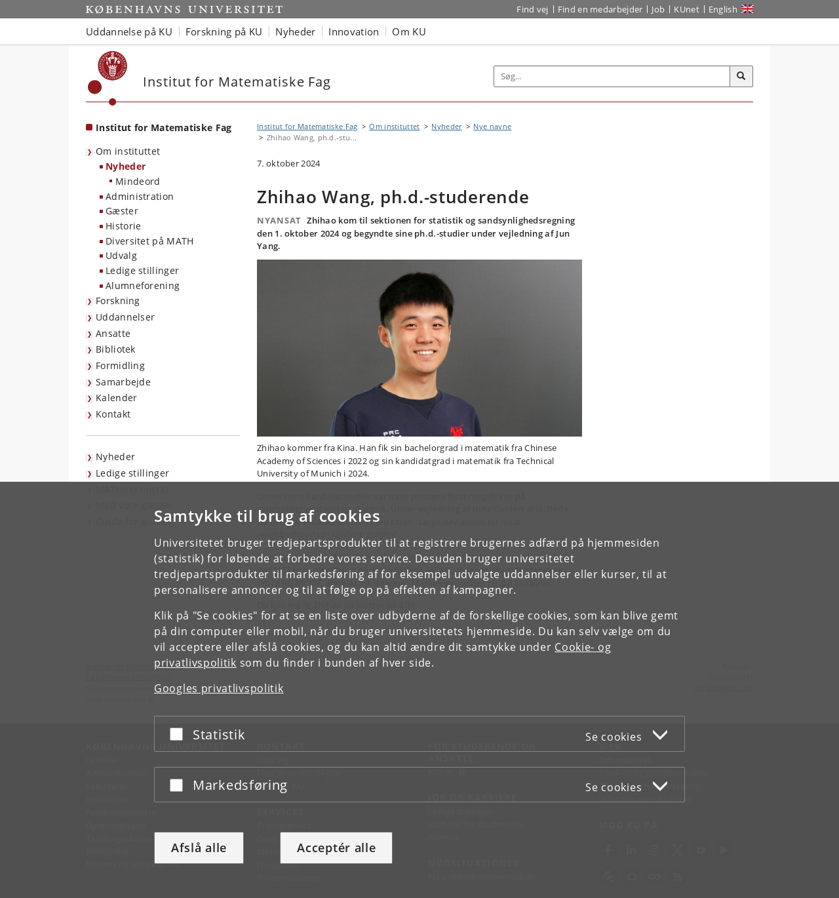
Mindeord (137, 181)
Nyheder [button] (295, 31)
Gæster (122, 211)
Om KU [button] (409, 31)
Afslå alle (199, 847)
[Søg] (741, 77)
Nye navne (492, 126)
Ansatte (113, 333)
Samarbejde (123, 382)
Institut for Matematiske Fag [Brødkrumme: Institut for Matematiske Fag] (307, 126)
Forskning (118, 300)
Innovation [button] (353, 31)
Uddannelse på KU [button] (129, 31)
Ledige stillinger (142, 270)
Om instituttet (128, 151)
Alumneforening (143, 285)
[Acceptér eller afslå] (179, 734)
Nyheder (126, 166)
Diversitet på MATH (149, 241)
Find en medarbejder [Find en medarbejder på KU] (600, 9)
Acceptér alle (336, 847)
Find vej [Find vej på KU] (532, 9)
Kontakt (113, 414)
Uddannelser (125, 317)
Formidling (120, 365)
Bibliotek (116, 349)
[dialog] (419, 690)
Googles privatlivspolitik (219, 688)
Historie (123, 226)
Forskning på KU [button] (224, 31)
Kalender (116, 397)
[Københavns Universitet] (108, 78)
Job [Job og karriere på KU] (658, 9)
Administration (140, 196)
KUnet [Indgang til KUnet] (686, 9)
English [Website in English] (723, 9)
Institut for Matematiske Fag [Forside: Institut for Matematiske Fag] (163, 127)
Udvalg (121, 255)
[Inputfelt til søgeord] (612, 76)
